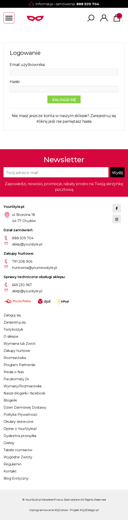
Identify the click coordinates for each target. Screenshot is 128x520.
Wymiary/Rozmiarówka (22, 386)
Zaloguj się (12, 315)
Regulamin (12, 464)
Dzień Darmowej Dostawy (25, 407)
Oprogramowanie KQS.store (48, 510)
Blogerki (10, 400)
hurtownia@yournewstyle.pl (34, 268)
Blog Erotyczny (16, 478)
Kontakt (10, 471)
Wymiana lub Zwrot (20, 343)
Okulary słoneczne (18, 421)
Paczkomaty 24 (16, 379)
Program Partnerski (19, 365)
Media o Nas (14, 372)
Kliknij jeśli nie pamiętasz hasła (64, 121)
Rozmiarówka (15, 358)
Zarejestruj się (103, 116)
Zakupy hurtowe (17, 351)
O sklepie (11, 336)
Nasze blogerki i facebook (24, 393)
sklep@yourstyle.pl (27, 244)
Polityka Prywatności (20, 414)
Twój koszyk (13, 329)
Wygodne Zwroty (18, 457)
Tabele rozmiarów (18, 450)
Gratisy (9, 443)
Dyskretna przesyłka (20, 436)
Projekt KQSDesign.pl (84, 510)
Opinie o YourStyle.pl (20, 429)
